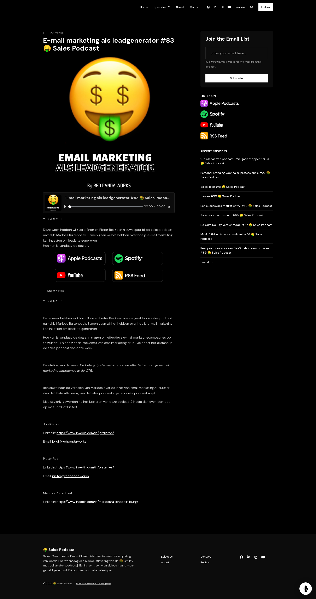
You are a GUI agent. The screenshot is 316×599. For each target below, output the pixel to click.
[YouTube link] (229, 7)
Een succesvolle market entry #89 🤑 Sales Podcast (236, 206)
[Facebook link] (208, 7)
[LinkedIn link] (215, 7)
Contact (196, 7)
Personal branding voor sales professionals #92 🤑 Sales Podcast (235, 175)
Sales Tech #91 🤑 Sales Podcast (223, 187)
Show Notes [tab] (55, 291)
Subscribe (237, 78)
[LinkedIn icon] (248, 557)
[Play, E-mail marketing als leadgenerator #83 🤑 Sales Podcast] (65, 206)
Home (144, 7)
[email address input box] (236, 53)
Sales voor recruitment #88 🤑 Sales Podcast (231, 215)
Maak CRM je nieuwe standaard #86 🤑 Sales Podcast (231, 236)
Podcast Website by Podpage (93, 583)
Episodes (160, 7)
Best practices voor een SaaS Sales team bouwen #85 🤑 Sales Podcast (234, 250)
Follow (265, 7)
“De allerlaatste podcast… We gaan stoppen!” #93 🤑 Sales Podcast (234, 161)
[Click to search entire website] (251, 7)
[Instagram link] (222, 7)
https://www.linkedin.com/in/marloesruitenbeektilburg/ (97, 502)
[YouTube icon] (263, 557)
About (179, 7)
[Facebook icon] (241, 557)
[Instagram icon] (255, 557)
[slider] (105, 207)
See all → (206, 262)
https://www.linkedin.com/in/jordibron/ (85, 433)
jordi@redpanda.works (69, 441)
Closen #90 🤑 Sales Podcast (221, 196)
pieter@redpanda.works (70, 476)
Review (240, 7)
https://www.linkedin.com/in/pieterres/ (85, 467)
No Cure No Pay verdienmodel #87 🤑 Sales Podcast (236, 225)
